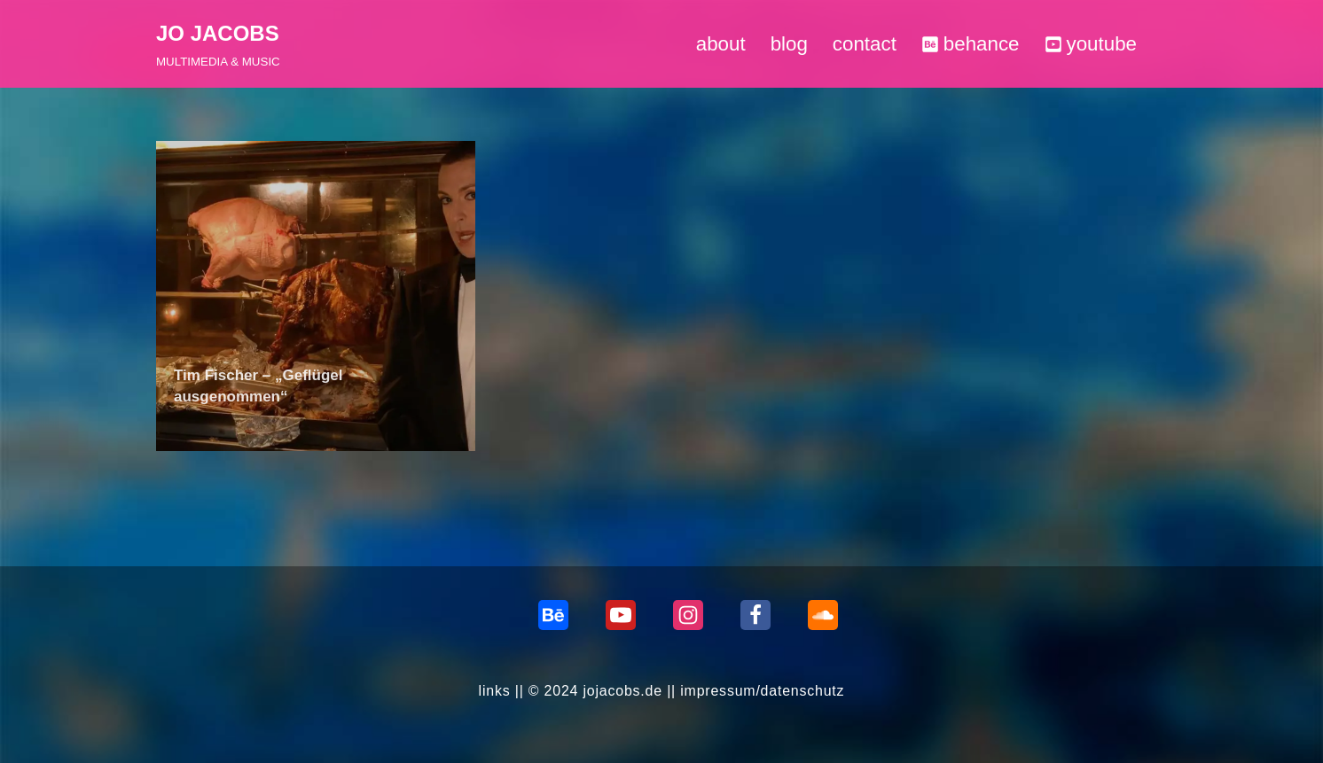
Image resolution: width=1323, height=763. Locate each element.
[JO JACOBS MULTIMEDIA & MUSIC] (218, 44)
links (494, 690)
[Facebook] (755, 615)
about (720, 44)
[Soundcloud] (823, 615)
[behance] (553, 615)
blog (788, 44)
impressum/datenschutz (762, 690)
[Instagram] (688, 615)
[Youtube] (621, 615)
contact (864, 44)
